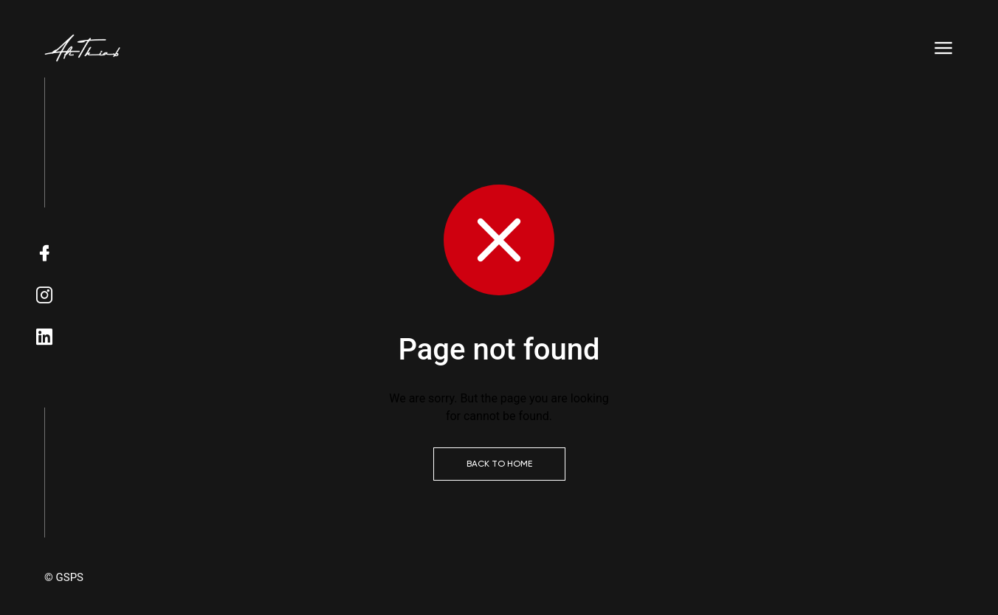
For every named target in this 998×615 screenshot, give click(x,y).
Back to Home (499, 463)
